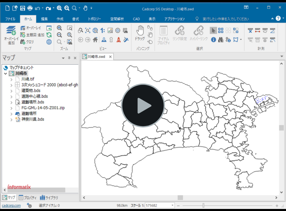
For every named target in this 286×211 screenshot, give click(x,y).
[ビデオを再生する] (143, 105)
